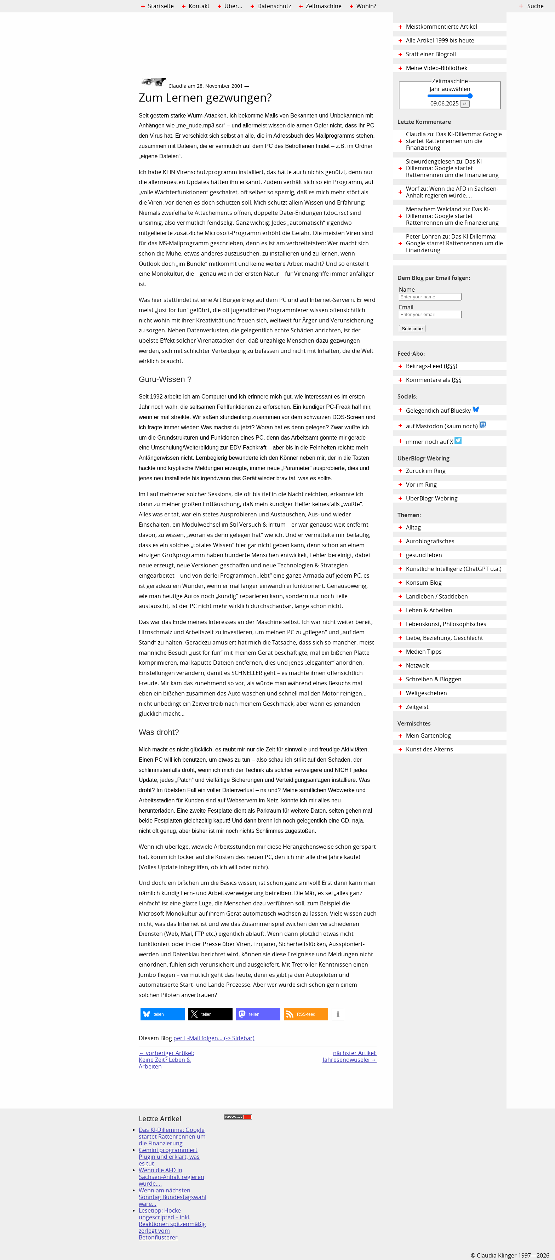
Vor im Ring (421, 484)
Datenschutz (274, 6)
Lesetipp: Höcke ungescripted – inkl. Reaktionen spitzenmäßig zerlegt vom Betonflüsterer (172, 1224)
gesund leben (424, 555)
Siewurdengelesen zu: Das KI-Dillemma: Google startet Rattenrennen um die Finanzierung (452, 168)
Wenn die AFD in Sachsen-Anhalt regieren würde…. (171, 1177)
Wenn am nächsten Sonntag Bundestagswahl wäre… (172, 1197)
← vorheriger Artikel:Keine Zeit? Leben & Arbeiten (166, 1060)
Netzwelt (417, 665)
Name (407, 289)
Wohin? (366, 6)
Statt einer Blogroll (431, 54)
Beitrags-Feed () (431, 366)
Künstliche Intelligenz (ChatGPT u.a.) (454, 569)
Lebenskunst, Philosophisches (446, 624)
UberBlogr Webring (432, 498)
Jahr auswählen (450, 89)
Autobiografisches (430, 541)
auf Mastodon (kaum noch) (446, 425)
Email (406, 307)
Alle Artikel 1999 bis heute (440, 40)
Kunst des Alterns (429, 749)
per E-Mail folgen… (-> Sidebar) (213, 1038)
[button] (163, 1014)
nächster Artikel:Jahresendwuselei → (350, 1056)
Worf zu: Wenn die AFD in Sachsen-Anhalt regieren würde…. (452, 192)
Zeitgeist (417, 707)
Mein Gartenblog (428, 735)
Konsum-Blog (424, 582)
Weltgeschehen (426, 693)
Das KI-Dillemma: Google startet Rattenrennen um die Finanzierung (172, 1137)
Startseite (161, 6)
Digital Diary (69, 119)
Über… (233, 6)
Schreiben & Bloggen (434, 679)
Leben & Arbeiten (429, 610)
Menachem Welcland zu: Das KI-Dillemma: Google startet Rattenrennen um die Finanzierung (452, 216)
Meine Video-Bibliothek (436, 68)
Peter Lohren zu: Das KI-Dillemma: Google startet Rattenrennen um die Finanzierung (454, 243)
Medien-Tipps (424, 651)
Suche (535, 6)
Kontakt (199, 6)
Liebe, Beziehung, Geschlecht (444, 638)
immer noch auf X (434, 441)
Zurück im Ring (426, 471)
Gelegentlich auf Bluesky (442, 410)
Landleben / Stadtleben (437, 596)
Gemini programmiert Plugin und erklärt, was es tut (169, 1157)
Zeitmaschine (324, 6)
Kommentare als (434, 380)
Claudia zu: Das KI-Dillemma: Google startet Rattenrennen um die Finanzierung (454, 141)
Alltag (413, 527)
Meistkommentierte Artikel (441, 26)
